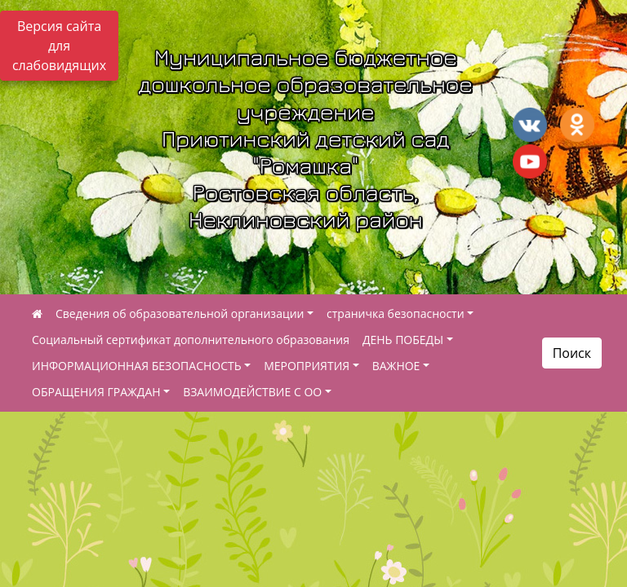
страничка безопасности (396, 313)
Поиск (572, 353)
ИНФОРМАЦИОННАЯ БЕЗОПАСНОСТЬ (137, 365)
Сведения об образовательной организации (180, 313)
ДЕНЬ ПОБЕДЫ (402, 339)
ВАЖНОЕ (396, 365)
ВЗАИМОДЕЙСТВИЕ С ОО (252, 391)
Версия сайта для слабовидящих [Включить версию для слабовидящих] (59, 45)
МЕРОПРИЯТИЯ (306, 365)
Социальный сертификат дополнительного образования (190, 339)
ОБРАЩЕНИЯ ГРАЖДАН (96, 391)
